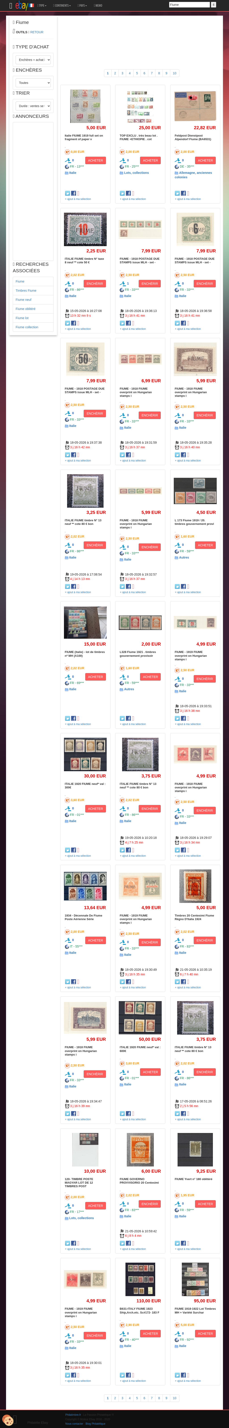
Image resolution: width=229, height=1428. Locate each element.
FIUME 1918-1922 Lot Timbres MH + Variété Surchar (195, 1310)
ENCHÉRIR (95, 283)
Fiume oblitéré (26, 309)
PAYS (82, 5)
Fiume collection (27, 327)
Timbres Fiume (26, 290)
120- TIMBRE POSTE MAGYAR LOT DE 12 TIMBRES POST (79, 1182)
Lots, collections (136, 173)
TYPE (42, 5)
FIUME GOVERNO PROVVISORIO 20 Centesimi (139, 1180)
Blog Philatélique (96, 1423)
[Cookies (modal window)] (8, 1420)
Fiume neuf (23, 299)
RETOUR (36, 32)
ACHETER (95, 160)
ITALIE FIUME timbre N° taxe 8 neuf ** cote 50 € (84, 260)
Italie (72, 173)
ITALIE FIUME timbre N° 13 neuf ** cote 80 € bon (83, 522)
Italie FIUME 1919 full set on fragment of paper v (84, 137)
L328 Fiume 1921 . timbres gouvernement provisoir (138, 653)
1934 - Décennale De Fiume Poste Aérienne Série (83, 917)
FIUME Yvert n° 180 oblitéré (193, 1179)
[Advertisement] (33, 191)
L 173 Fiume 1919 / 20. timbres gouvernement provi (194, 522)
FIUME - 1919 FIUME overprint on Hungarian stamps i (191, 655)
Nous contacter (74, 1423)
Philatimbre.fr (73, 1414)
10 (174, 73)
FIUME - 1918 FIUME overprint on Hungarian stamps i (136, 392)
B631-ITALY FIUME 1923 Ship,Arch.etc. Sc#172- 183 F (139, 1310)
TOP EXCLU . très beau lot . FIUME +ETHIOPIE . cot (138, 137)
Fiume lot (22, 318)
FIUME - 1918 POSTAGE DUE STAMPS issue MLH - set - (139, 260)
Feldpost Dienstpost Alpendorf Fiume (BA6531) (193, 137)
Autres (184, 557)
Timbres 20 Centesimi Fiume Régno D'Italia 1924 (194, 917)
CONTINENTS (62, 5)
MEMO (98, 5)
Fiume (20, 281)
